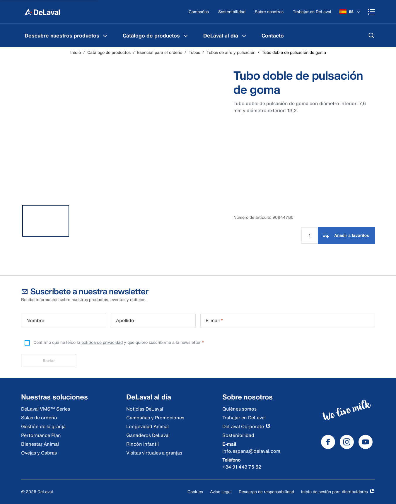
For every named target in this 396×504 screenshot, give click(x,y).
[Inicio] (42, 12)
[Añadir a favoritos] (346, 235)
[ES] (350, 12)
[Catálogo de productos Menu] (186, 35)
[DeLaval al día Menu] (244, 35)
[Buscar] (371, 35)
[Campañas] (199, 11)
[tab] (45, 221)
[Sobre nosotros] (269, 11)
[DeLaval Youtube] (365, 442)
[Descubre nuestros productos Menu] (105, 35)
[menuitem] (67, 35)
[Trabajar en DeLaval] (312, 11)
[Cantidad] (309, 235)
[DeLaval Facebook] (328, 442)
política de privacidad (102, 342)
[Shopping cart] (371, 12)
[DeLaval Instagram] (346, 442)
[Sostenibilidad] (232, 11)
